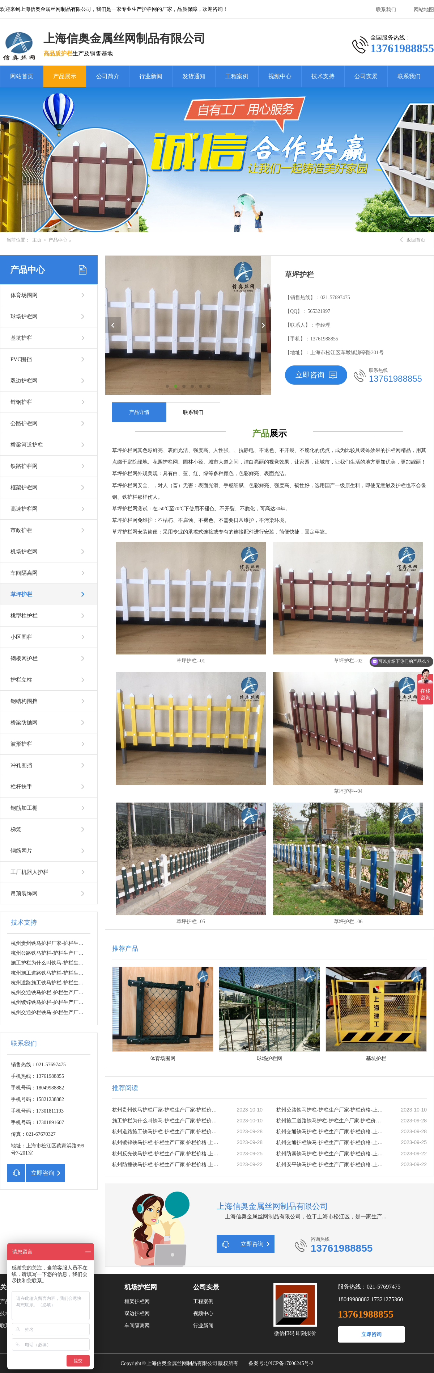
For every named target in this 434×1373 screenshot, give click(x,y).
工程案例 (236, 76)
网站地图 (424, 9)
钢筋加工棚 (24, 808)
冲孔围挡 (21, 765)
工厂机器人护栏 (29, 872)
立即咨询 (316, 375)
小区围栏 (21, 637)
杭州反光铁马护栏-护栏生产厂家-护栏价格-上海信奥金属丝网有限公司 (166, 1153)
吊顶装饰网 (24, 893)
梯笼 (15, 829)
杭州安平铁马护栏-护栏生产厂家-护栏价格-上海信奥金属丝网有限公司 (331, 1164)
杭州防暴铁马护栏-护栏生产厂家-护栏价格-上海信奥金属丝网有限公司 (331, 1153)
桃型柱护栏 (24, 616)
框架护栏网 (24, 487)
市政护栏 (21, 530)
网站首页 (21, 76)
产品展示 (64, 76)
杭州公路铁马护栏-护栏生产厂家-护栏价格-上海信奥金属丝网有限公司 (89, 953)
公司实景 (366, 76)
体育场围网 (24, 295)
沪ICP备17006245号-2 (289, 1363)
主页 (37, 240)
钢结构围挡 (24, 701)
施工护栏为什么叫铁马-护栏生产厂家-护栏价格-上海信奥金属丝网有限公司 (166, 1120)
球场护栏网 (24, 316)
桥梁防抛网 (24, 722)
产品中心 (57, 240)
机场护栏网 (24, 551)
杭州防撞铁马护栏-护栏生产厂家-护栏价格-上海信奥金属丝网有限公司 (166, 1164)
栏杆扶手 (21, 787)
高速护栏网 (24, 509)
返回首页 (412, 240)
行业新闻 (150, 76)
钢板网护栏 (24, 658)
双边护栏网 (24, 381)
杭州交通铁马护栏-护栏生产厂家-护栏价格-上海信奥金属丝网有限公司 (89, 992)
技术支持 (323, 76)
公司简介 (107, 76)
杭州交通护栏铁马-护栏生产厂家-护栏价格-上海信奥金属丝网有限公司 (89, 1012)
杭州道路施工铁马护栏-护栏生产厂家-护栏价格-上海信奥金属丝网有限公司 (166, 1131)
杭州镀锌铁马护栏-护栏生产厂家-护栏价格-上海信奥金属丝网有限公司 (89, 1002)
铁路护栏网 (24, 466)
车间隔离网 (24, 573)
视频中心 (280, 76)
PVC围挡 (21, 359)
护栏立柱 (21, 680)
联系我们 (386, 9)
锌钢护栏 (21, 402)
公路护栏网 (24, 423)
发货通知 (193, 76)
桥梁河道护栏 (26, 445)
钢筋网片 (21, 851)
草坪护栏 (21, 594)
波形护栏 (21, 744)
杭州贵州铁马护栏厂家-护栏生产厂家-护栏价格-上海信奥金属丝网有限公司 (166, 1110)
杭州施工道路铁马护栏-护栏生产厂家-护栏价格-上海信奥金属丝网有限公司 (331, 1120)
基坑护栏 (21, 338)
